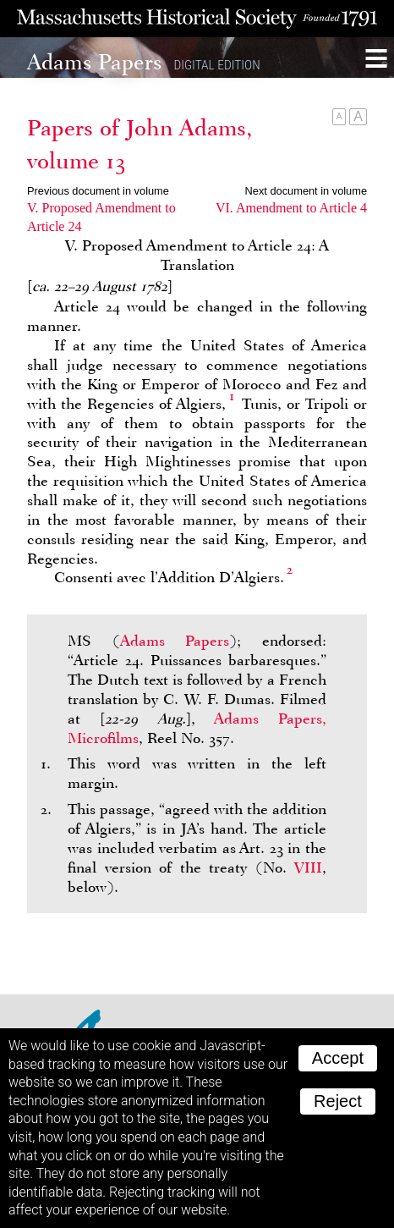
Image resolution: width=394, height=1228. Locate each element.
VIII (308, 867)
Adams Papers (175, 640)
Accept (338, 1058)
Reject (338, 1101)
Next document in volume (306, 190)
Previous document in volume (98, 190)
